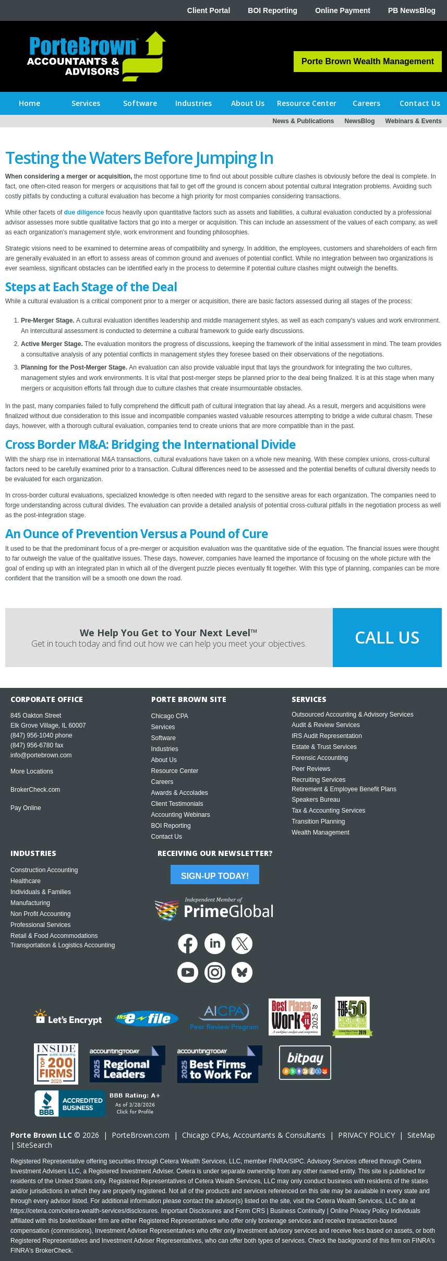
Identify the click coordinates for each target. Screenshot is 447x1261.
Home (29, 103)
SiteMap (421, 1135)
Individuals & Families (40, 892)
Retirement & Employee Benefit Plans (344, 789)
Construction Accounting (44, 870)
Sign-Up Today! (215, 876)
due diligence (84, 212)
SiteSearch (34, 1145)
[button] (86, 103)
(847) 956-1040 (31, 735)
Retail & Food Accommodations (54, 935)
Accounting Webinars (180, 814)
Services (163, 727)
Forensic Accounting (320, 758)
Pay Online (25, 808)
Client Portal (208, 10)
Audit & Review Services (326, 725)
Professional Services (40, 925)
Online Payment (342, 10)
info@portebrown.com (41, 755)
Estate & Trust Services (324, 747)
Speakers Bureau (316, 799)
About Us (164, 760)
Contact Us (166, 836)
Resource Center (175, 771)
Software (163, 738)
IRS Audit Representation (327, 736)
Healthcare (25, 881)
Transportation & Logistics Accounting (62, 945)
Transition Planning (318, 821)
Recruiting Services (318, 779)
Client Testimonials (177, 803)
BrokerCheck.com (35, 789)
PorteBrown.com (141, 1135)
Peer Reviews (311, 768)
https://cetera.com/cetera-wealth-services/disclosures (84, 1211)
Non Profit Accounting (40, 914)
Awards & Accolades (179, 792)
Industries (164, 749)
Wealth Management (320, 832)
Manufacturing (30, 903)
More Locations (31, 771)
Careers (162, 782)
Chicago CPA (169, 716)
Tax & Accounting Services (328, 810)
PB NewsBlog (412, 10)
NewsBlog (360, 121)
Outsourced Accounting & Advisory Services (352, 714)
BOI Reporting (272, 10)
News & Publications (303, 121)
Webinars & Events (413, 121)
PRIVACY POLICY (366, 1135)
